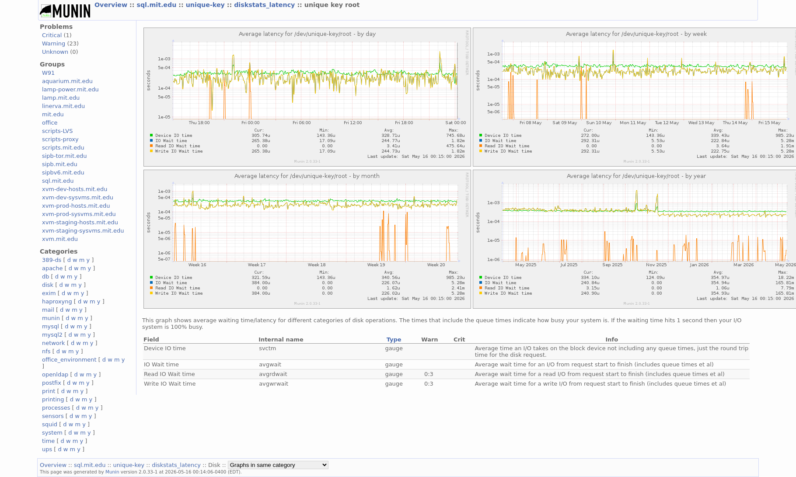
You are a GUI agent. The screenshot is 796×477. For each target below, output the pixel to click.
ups (47, 449)
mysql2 (52, 334)
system (52, 432)
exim (49, 293)
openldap (55, 374)
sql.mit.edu (157, 4)
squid (49, 424)
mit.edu (53, 114)
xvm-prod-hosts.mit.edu (76, 205)
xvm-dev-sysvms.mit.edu (77, 197)
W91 (48, 73)
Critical (52, 35)
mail (48, 309)
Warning (53, 43)
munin (51, 318)
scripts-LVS (57, 131)
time (48, 441)
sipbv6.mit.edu (63, 172)
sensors (53, 416)
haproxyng (57, 301)
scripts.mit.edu (63, 147)
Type (394, 339)
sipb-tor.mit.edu (64, 156)
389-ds (51, 260)
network (53, 343)
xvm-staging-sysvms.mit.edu (83, 230)
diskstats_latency (265, 4)
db (45, 276)
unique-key (206, 4)
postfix (51, 383)
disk (47, 285)
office (50, 122)
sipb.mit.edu (59, 164)
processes (56, 407)
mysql (50, 326)
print (48, 391)
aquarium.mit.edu (67, 81)
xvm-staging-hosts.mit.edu (80, 222)
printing (53, 399)
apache (52, 268)
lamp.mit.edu (61, 97)
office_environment (69, 359)
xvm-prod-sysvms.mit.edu (79, 214)
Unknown (55, 52)
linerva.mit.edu (63, 106)
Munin (112, 471)
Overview (111, 4)
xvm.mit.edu (60, 239)
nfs (46, 351)
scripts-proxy (60, 139)
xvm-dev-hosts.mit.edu (74, 189)
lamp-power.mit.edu (70, 89)
